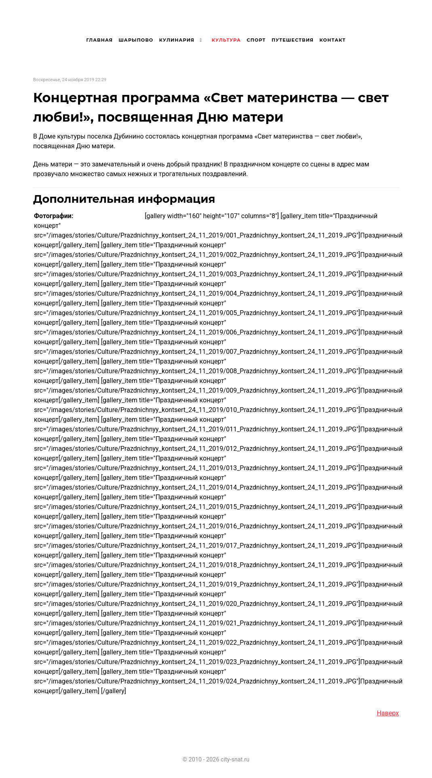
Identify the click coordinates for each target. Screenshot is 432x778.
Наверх (388, 713)
